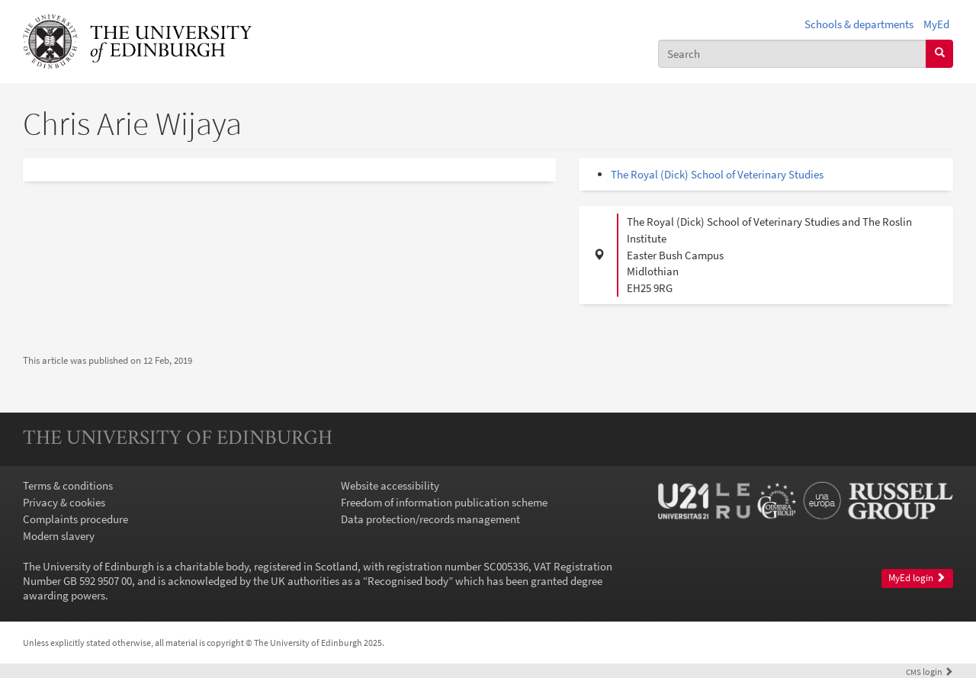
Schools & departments (858, 24)
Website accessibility (390, 485)
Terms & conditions (68, 485)
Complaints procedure (75, 519)
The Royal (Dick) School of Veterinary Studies (717, 174)
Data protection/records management (430, 519)
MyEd (936, 24)
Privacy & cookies (64, 502)
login (929, 671)
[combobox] (792, 54)
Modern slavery (59, 536)
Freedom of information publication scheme (444, 502)
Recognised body (408, 581)
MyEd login (917, 577)
